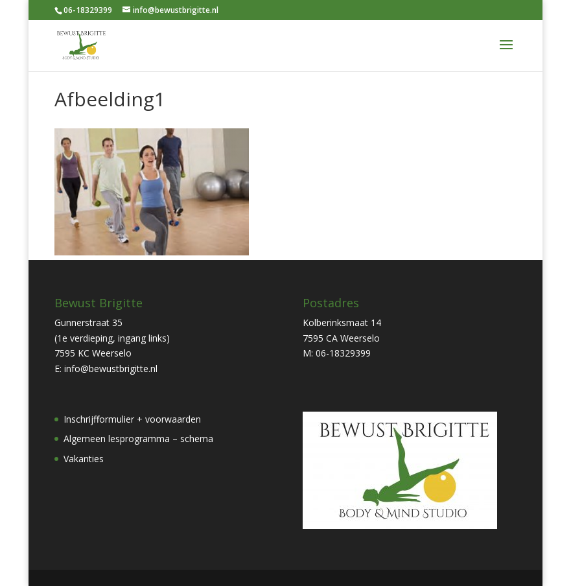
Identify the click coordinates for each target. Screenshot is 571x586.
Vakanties (84, 458)
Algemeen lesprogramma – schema (138, 438)
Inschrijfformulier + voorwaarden (132, 419)
